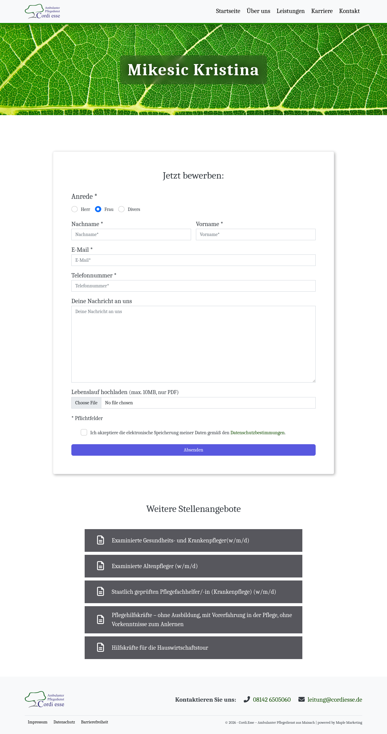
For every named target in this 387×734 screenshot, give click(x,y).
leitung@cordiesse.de (335, 699)
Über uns (258, 11)
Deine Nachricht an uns (101, 301)
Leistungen (291, 11)
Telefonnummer (94, 275)
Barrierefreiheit (94, 722)
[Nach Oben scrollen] (42, 11)
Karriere (322, 11)
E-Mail (82, 249)
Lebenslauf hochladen (125, 392)
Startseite (228, 11)
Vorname (209, 224)
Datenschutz (64, 722)
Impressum (37, 722)
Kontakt (349, 11)
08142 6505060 (272, 699)
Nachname (87, 224)
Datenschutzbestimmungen (257, 432)
